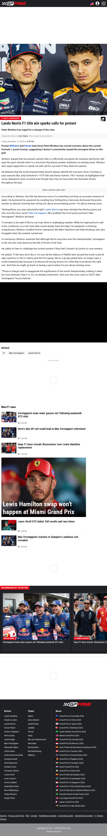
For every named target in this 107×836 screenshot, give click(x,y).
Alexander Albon (11, 747)
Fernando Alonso (11, 771)
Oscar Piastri (9, 728)
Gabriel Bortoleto (11, 786)
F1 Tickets (98, 816)
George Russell (10, 759)
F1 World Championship (10, 118)
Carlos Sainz (9, 751)
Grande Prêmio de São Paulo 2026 (72, 794)
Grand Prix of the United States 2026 (73, 786)
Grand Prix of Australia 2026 (70, 716)
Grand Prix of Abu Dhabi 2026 (70, 806)
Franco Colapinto (11, 732)
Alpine (30, 716)
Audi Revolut (33, 724)
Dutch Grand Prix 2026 (67, 767)
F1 (4, 353)
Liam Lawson (10, 778)
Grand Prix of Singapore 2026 (70, 782)
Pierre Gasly (9, 735)
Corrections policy (65, 816)
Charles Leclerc (10, 720)
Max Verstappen (37, 213)
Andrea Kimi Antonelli (13, 755)
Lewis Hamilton (11, 716)
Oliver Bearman (10, 763)
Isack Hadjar (9, 739)
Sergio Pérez (9, 798)
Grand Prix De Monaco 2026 (70, 743)
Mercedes (32, 743)
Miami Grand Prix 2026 (67, 735)
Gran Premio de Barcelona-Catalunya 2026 (76, 747)
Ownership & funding (84, 816)
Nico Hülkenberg (11, 790)
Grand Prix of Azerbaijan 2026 (70, 778)
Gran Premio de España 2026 (70, 775)
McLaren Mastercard (37, 739)
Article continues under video (53, 190)
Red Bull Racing (34, 751)
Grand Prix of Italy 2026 (68, 771)
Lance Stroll (9, 775)
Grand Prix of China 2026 (68, 720)
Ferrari (27, 145)
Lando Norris (51, 209)
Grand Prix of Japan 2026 (69, 724)
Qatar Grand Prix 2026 (67, 802)
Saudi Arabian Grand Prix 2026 (71, 732)
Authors (3, 816)
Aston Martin (33, 720)
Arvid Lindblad (10, 782)
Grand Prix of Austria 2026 (69, 751)
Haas (30, 735)
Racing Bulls (33, 747)
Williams (14, 145)
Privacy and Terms (16, 816)
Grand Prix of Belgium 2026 (69, 759)
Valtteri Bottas (10, 794)
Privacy (3, 819)
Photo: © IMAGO (7, 113)
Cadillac (31, 728)
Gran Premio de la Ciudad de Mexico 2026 (75, 790)
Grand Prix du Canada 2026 (69, 739)
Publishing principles (48, 816)
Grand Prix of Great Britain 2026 (71, 755)
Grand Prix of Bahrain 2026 (69, 728)
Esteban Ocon (10, 767)
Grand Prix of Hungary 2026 (70, 763)
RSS (27, 816)
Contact (34, 816)
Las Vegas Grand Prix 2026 (69, 798)
